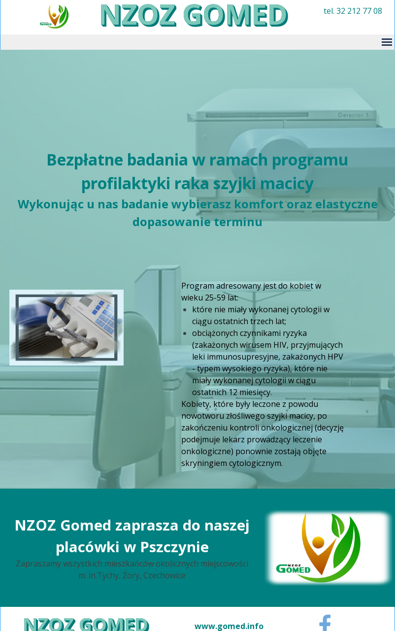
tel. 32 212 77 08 (353, 10)
